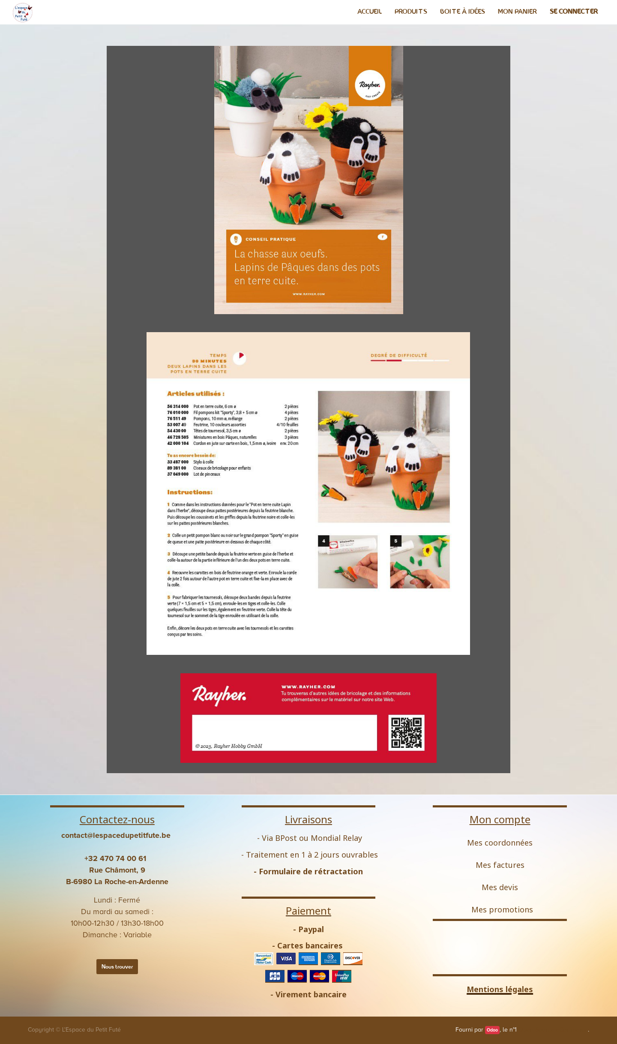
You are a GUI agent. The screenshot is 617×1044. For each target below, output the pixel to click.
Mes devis (500, 887)
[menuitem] (369, 11)
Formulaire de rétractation (311, 871)
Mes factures (500, 865)
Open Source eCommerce (553, 1029)
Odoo (492, 1030)
